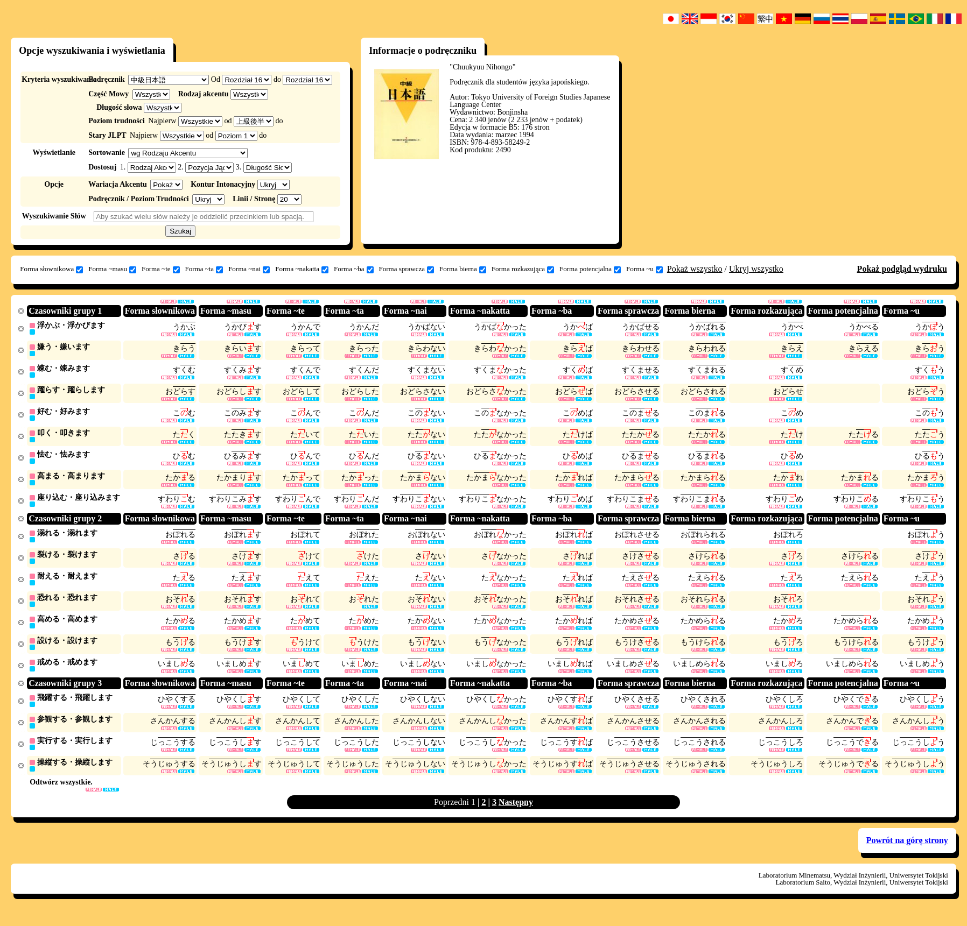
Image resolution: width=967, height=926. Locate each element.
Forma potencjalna (590, 269)
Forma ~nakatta (301, 269)
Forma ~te (161, 269)
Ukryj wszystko (756, 268)
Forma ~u (644, 269)
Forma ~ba (354, 269)
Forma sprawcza (407, 269)
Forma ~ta (204, 269)
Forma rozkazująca (523, 269)
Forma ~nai (249, 269)
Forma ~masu (112, 269)
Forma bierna (462, 269)
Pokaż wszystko (695, 268)
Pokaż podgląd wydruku (902, 268)
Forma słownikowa (51, 269)
